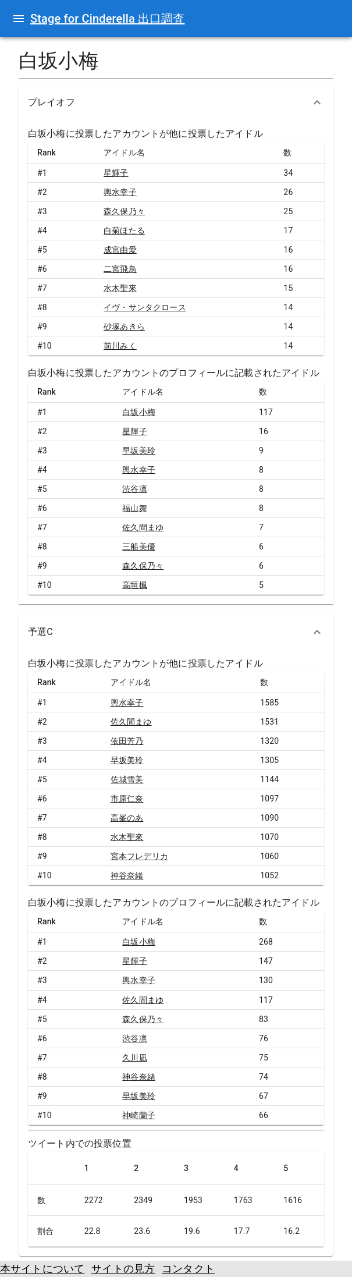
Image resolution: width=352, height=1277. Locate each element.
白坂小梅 (138, 412)
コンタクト (188, 1268)
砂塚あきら (124, 326)
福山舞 (134, 508)
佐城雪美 (127, 779)
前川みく (120, 345)
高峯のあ (127, 817)
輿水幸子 (120, 192)
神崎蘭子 (138, 1115)
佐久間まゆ (142, 527)
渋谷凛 (134, 489)
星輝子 (116, 173)
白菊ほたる (124, 230)
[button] (176, 102)
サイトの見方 (123, 1268)
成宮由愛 (120, 249)
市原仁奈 (127, 798)
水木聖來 (120, 288)
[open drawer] (18, 18)
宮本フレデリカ (139, 856)
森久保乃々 (124, 211)
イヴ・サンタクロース (145, 307)
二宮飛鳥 (120, 269)
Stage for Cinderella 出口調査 (107, 19)
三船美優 (138, 546)
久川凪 (134, 1057)
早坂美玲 (138, 450)
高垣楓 (134, 585)
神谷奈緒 (127, 875)
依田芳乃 (127, 741)
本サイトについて (42, 1268)
